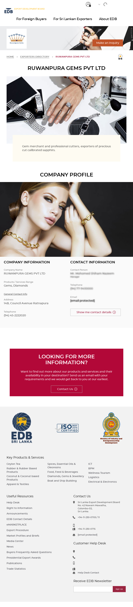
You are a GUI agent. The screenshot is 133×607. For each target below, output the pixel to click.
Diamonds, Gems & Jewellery (65, 476)
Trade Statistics (16, 569)
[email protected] (82, 300)
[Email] (93, 589)
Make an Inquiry (107, 43)
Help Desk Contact (88, 573)
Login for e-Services (88, 4)
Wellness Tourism (99, 473)
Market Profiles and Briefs (23, 535)
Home (10, 57)
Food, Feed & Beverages (62, 472)
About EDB (108, 20)
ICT (90, 464)
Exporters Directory (34, 57)
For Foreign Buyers (31, 20)
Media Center (15, 541)
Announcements (17, 513)
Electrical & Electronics (102, 482)
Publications (14, 563)
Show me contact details (94, 312)
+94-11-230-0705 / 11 (89, 517)
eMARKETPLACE (17, 524)
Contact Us (65, 389)
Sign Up (119, 589)
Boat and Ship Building (62, 480)
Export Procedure (18, 530)
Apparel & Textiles (18, 484)
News (10, 546)
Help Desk (13, 502)
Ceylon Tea (13, 464)
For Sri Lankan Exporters (72, 20)
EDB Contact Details (19, 519)
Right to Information (19, 508)
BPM (91, 468)
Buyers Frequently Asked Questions (29, 552)
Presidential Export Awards (24, 557)
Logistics (93, 477)
